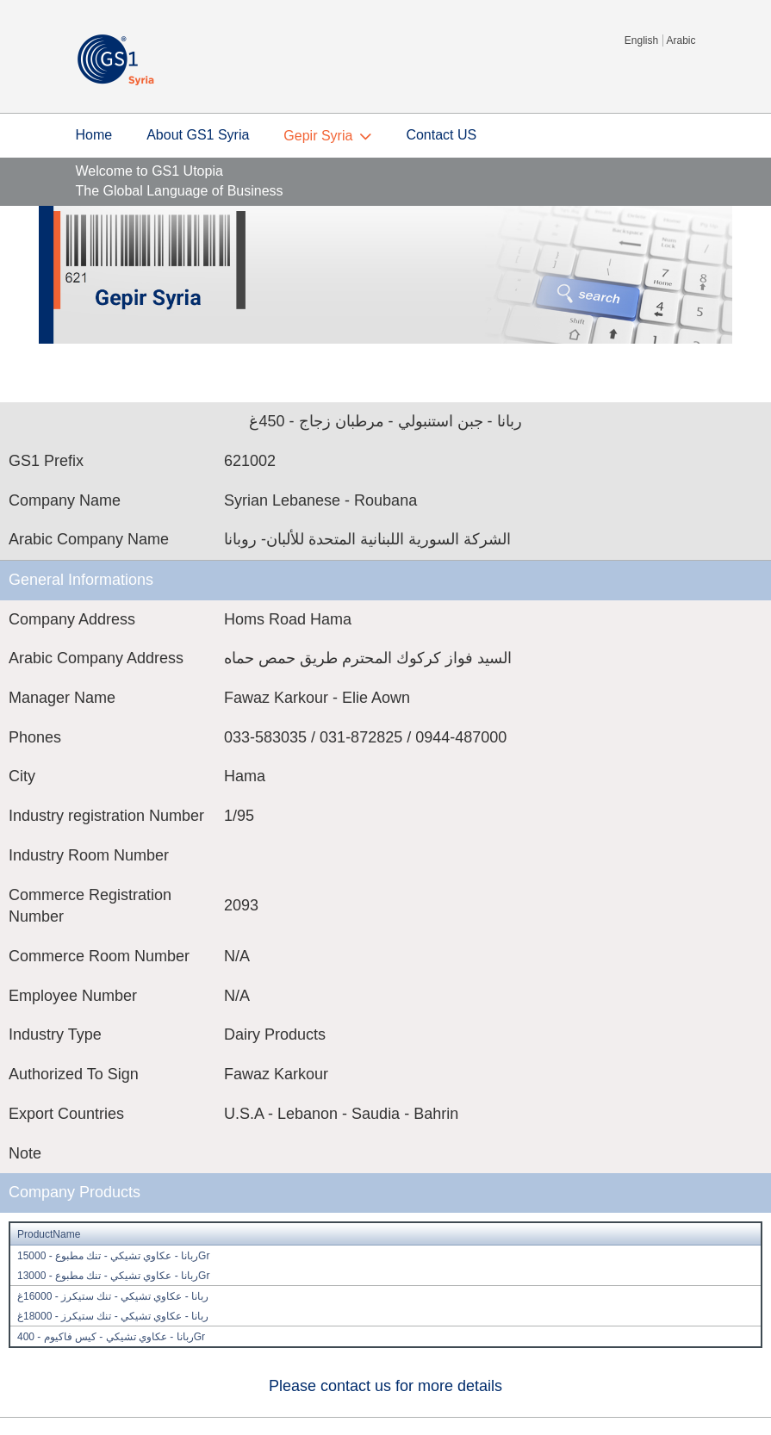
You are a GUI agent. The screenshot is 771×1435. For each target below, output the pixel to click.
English (641, 40)
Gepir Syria (317, 135)
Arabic (680, 40)
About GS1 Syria (197, 134)
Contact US (441, 134)
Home (94, 134)
